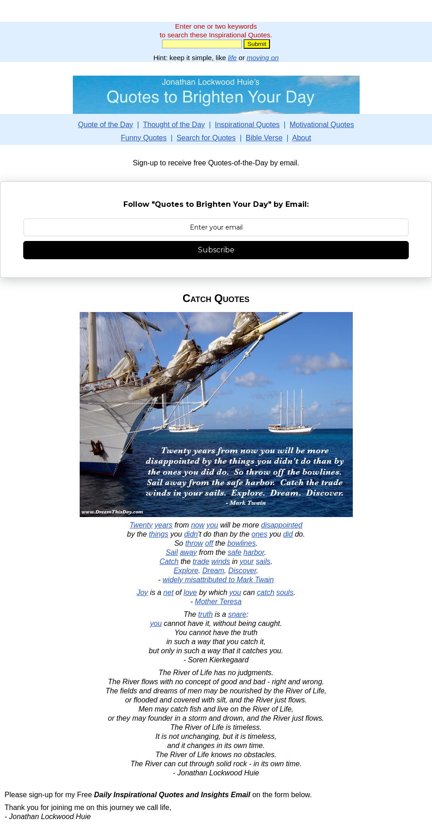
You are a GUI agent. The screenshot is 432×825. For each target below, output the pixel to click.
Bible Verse (264, 138)
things (158, 534)
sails (263, 561)
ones (260, 534)
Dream (213, 570)
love (190, 592)
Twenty (141, 525)
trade (201, 561)
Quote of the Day (105, 124)
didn (191, 534)
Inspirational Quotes (247, 124)
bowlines (241, 543)
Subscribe (216, 250)
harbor (254, 552)
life (232, 57)
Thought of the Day (174, 124)
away (188, 552)
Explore (185, 570)
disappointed (281, 525)
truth (205, 614)
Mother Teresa (218, 601)
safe (234, 552)
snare (237, 614)
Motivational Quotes (322, 124)
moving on (263, 57)
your (247, 561)
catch (265, 592)
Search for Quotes (206, 138)
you (212, 525)
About (301, 138)
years (164, 525)
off (209, 543)
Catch (168, 561)
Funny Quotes (144, 138)
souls (284, 592)
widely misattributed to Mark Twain (218, 580)
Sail (172, 552)
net (168, 592)
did (288, 534)
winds (220, 561)
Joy (142, 592)
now (197, 525)
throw (194, 543)
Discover (242, 570)
